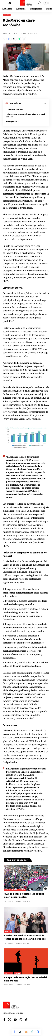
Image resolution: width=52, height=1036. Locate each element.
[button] (5, 3)
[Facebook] (4, 1019)
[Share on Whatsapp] (19, 39)
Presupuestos (12, 122)
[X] (9, 1019)
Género (7, 15)
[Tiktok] (26, 1019)
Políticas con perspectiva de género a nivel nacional (25, 115)
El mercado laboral (14, 109)
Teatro (8, 931)
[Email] (26, 1032)
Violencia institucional (15, 890)
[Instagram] (21, 1019)
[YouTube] (15, 1019)
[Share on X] (13, 39)
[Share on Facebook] (8, 39)
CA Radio (8, 973)
